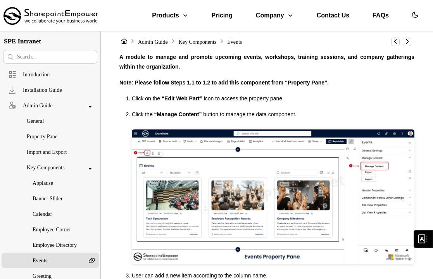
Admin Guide (153, 42)
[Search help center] (50, 57)
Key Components (198, 42)
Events (234, 42)
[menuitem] (170, 15)
